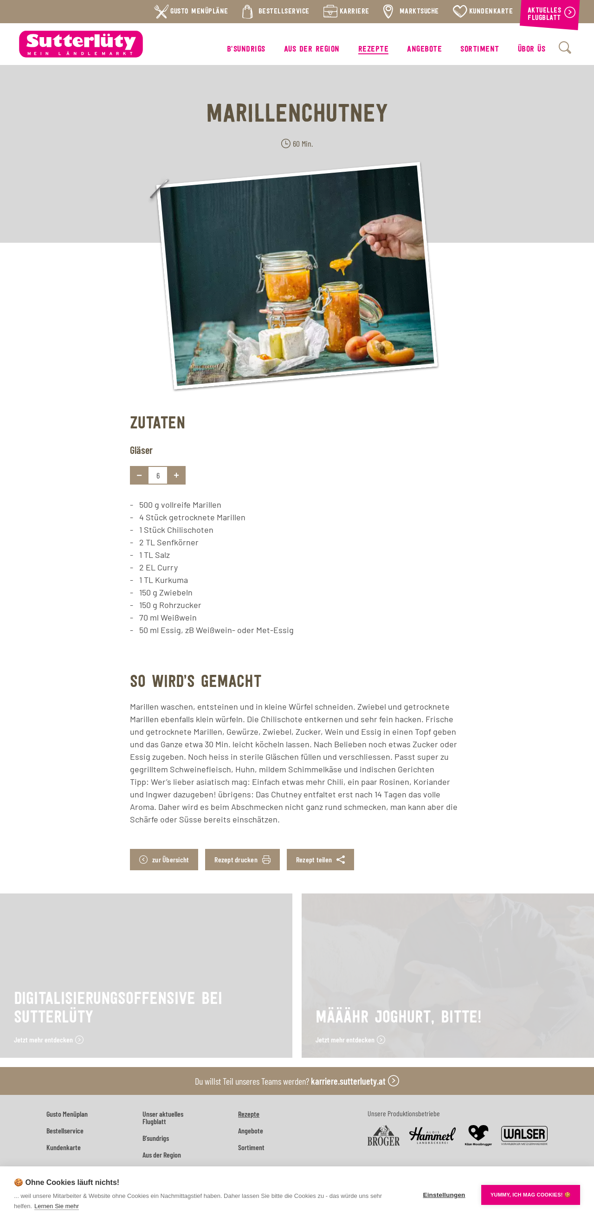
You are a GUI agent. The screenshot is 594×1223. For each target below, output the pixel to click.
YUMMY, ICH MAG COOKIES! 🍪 (531, 1194)
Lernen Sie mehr (56, 1206)
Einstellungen (444, 1194)
